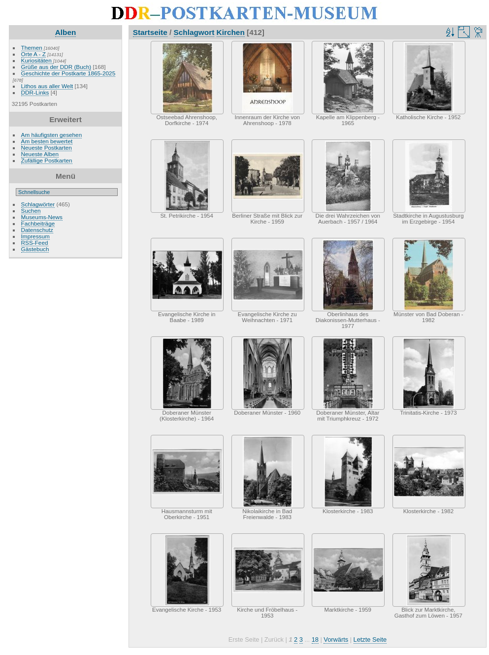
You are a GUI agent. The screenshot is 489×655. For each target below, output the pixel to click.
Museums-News (42, 217)
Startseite (150, 32)
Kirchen (231, 32)
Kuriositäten (37, 60)
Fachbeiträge (38, 223)
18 (315, 639)
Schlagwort (194, 32)
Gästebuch (35, 249)
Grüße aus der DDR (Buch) (56, 67)
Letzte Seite (370, 639)
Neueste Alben (40, 154)
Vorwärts (336, 639)
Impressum (35, 236)
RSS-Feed (34, 242)
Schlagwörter (38, 204)
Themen (31, 47)
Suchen (31, 210)
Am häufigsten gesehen (51, 134)
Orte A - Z (33, 54)
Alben (65, 32)
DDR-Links (35, 92)
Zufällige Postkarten (46, 160)
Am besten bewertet (47, 141)
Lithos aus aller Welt (47, 86)
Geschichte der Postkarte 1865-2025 (68, 73)
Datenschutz (37, 230)
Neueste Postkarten (46, 147)
